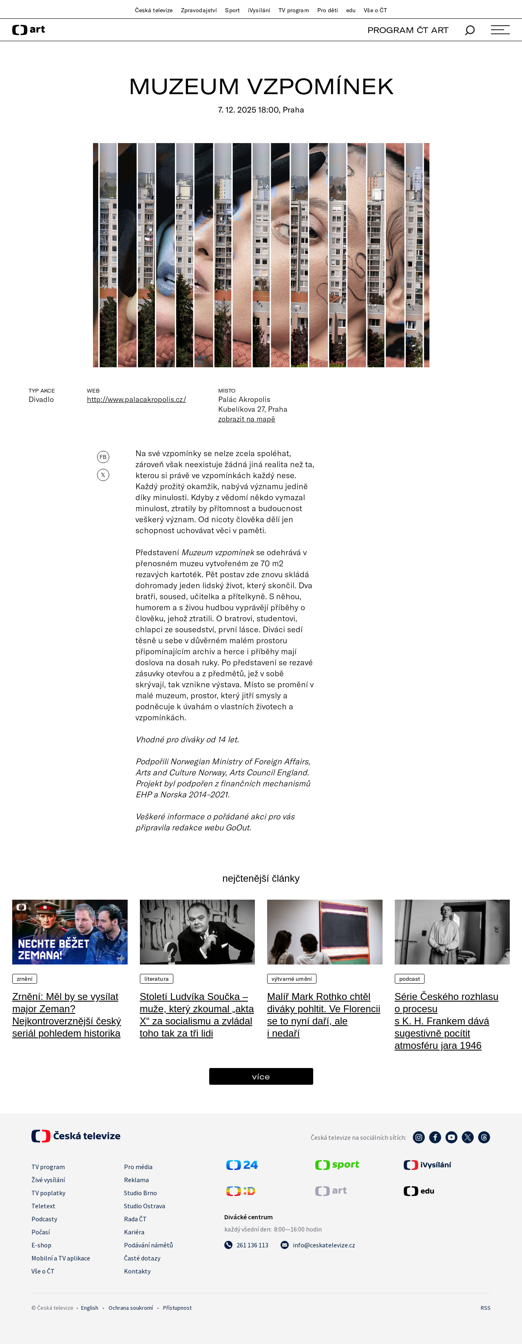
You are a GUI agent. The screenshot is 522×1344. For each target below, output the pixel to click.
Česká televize (154, 10)
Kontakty (137, 1271)
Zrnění (25, 978)
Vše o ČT (375, 10)
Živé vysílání (48, 1180)
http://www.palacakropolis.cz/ (136, 399)
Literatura (156, 978)
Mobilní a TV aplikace (60, 1258)
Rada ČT (135, 1219)
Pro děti (327, 10)
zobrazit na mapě (246, 418)
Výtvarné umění (292, 978)
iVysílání (259, 10)
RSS (486, 1307)
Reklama (136, 1180)
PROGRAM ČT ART (408, 30)
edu (351, 10)
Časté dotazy (142, 1258)
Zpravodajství (199, 10)
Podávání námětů (148, 1245)
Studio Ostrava (144, 1206)
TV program (294, 10)
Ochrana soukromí (130, 1307)
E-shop (41, 1245)
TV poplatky (48, 1193)
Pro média (138, 1167)
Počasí (40, 1232)
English (89, 1307)
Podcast (409, 978)
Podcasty (44, 1219)
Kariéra (134, 1232)
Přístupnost (177, 1307)
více (261, 1076)
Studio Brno (140, 1193)
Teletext (43, 1206)
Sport (232, 10)
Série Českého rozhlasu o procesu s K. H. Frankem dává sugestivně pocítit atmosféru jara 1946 (447, 1021)
